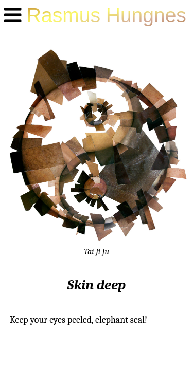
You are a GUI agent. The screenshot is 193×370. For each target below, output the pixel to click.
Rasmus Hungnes (106, 15)
